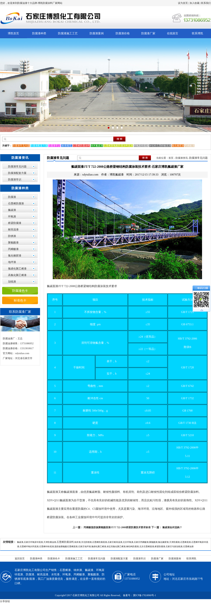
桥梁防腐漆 (14, 223)
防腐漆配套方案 (17, 173)
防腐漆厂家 (148, 33)
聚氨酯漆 (13, 242)
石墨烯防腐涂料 (65, 542)
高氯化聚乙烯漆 (17, 275)
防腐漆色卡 (20, 291)
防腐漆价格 (123, 33)
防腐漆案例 (97, 33)
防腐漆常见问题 (17, 166)
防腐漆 (12, 197)
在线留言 (172, 33)
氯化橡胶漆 (14, 255)
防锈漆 (12, 236)
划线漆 (12, 281)
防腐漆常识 (14, 179)
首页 (170, 158)
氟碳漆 (12, 210)
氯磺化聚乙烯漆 (17, 268)
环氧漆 (12, 216)
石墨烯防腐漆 (16, 203)
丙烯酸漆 (13, 249)
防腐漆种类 (39, 33)
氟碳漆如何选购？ (172, 527)
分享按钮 (5, 601)
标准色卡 (20, 300)
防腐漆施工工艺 (68, 33)
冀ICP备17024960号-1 (144, 595)
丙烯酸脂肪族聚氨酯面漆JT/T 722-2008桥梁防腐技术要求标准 (117, 527)
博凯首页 (13, 33)
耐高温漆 (13, 229)
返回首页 (20, 558)
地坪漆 (12, 262)
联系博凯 (197, 33)
